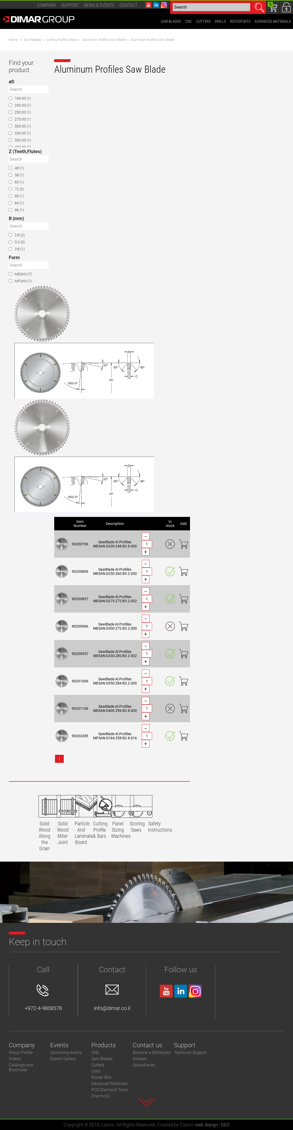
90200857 (80, 599)
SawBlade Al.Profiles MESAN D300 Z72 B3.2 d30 (115, 626)
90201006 (80, 681)
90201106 (80, 708)
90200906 (80, 626)
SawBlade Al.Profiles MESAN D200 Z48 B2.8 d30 (115, 544)
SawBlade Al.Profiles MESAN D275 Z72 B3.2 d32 (115, 599)
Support (70, 5)
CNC (95, 1052)
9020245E (80, 736)
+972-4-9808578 (43, 997)
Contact (128, 5)
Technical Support (190, 1052)
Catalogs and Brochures (21, 1067)
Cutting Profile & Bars (61, 40)
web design (206, 1124)
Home (13, 40)
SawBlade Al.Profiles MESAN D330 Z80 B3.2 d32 (115, 654)
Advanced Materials (109, 1083)
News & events (99, 5)
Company (46, 5)
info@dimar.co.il (112, 997)
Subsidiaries (144, 1065)
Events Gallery (63, 1058)
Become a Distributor (152, 1052)
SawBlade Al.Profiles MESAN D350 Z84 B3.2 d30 (115, 681)
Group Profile (21, 1052)
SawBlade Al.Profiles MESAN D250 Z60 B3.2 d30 (115, 571)
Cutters (97, 1065)
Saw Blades (32, 40)
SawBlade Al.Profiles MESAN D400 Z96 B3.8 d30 (115, 708)
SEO (225, 1124)
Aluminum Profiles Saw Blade (104, 40)
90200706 (80, 544)
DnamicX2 (100, 1096)
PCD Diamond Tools (109, 1089)
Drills (95, 1071)
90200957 (80, 654)
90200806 (80, 571)
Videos (15, 1058)
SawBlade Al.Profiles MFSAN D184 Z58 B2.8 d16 (115, 736)
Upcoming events (66, 1052)
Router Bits (101, 1077)
